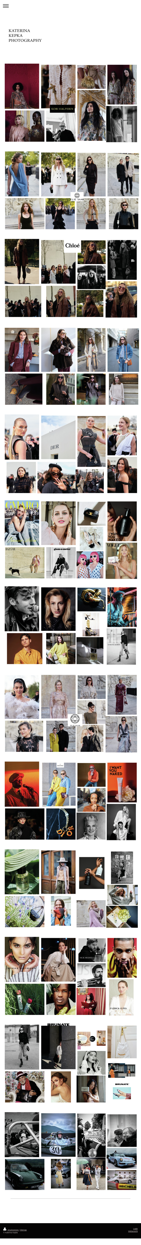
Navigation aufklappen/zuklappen (70, 5)
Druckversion (11, 1230)
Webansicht (133, 1231)
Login (135, 1229)
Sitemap (23, 1230)
